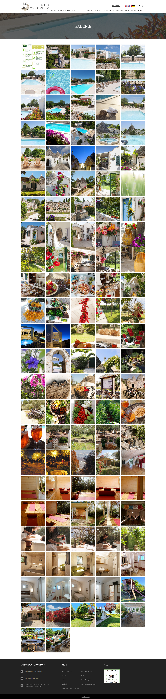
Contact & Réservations (88, 684)
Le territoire (107, 10)
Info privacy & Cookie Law (70, 688)
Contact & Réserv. (137, 10)
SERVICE (74, 10)
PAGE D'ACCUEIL (51, 10)
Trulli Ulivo (65, 684)
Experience (89, 10)
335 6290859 (116, 6)
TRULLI (81, 10)
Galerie (98, 10)
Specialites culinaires (121, 10)
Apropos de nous (64, 10)
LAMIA (64, 680)
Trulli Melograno (86, 680)
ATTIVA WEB (86, 697)
